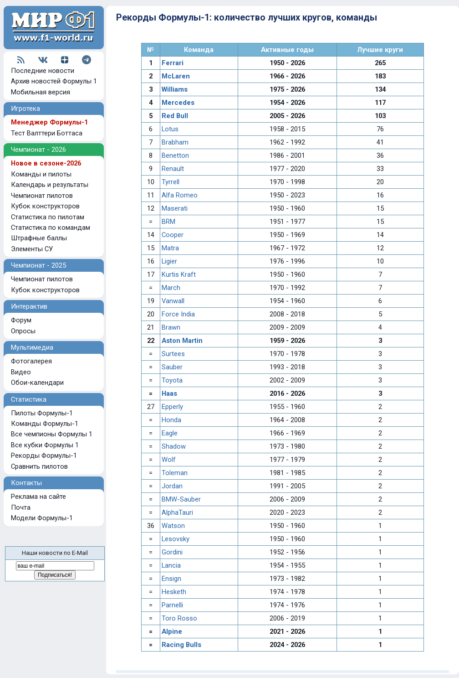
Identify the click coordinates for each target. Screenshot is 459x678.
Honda (171, 420)
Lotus (170, 129)
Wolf (169, 459)
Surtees (173, 354)
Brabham (175, 142)
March (171, 288)
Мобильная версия (40, 92)
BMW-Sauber (181, 499)
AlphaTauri (177, 512)
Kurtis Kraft (179, 274)
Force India (178, 314)
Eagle (170, 433)
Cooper (173, 235)
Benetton (175, 155)
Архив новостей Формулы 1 (54, 81)
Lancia (171, 565)
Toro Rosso (179, 618)
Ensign (171, 578)
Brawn (171, 327)
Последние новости (42, 71)
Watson (173, 526)
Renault (173, 169)
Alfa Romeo (180, 195)
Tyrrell (170, 182)
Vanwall (173, 301)
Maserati (175, 208)
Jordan (172, 486)
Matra (170, 248)
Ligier (169, 261)
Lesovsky (175, 539)
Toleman (175, 473)
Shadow (174, 446)
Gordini (172, 552)
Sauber (172, 367)
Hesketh (174, 592)
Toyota (172, 380)
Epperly (172, 407)
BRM (168, 221)
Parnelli (172, 605)
